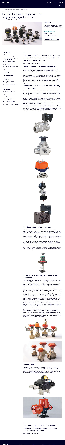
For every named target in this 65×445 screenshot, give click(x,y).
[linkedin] (56, 39)
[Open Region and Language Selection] (51, 2)
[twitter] (51, 39)
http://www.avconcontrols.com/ (49, 31)
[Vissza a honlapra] (2, 9)
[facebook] (53, 39)
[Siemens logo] (5, 2)
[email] (58, 39)
